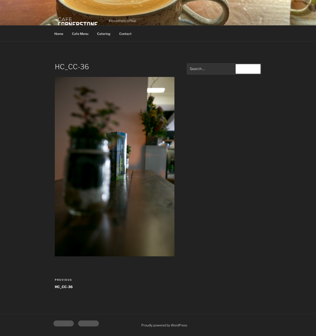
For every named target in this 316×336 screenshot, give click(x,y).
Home (58, 34)
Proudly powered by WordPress (164, 325)
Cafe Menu (80, 34)
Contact (125, 34)
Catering (104, 34)
